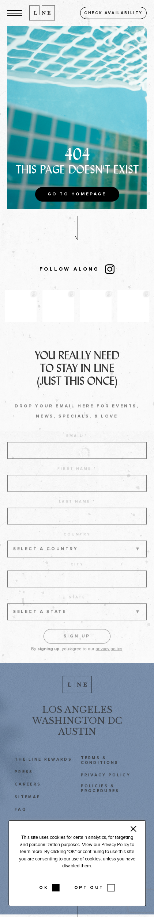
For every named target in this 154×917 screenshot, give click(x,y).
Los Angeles (77, 715)
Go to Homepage (77, 194)
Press (24, 777)
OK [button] (43, 888)
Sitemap (28, 802)
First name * (77, 476)
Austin (77, 736)
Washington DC (77, 726)
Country (77, 542)
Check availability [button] (113, 13)
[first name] (77, 491)
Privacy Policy (106, 780)
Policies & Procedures (100, 794)
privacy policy (108, 656)
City (77, 572)
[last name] (77, 524)
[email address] (77, 458)
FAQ (21, 815)
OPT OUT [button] (89, 888)
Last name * (77, 509)
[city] (77, 586)
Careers (28, 790)
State (77, 605)
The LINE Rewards (43, 765)
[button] (14, 12)
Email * (77, 444)
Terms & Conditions (100, 765)
